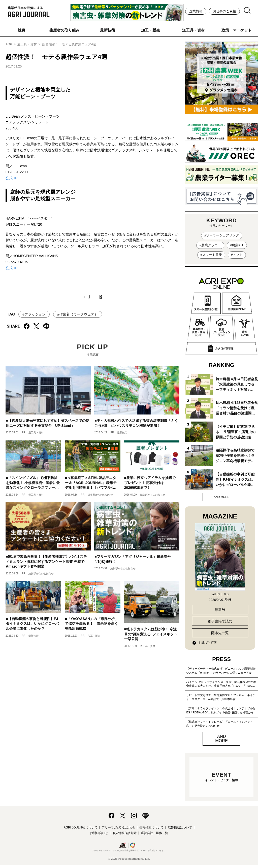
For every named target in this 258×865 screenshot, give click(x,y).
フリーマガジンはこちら (118, 827)
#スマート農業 (211, 255)
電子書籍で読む (220, 621)
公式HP (12, 178)
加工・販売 (150, 30)
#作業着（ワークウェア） (77, 314)
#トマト (237, 255)
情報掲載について (151, 827)
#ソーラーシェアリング (221, 235)
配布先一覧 (220, 633)
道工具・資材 (193, 30)
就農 (21, 30)
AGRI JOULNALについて (81, 827)
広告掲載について (180, 827)
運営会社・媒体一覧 (154, 833)
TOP (9, 44)
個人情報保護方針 (124, 833)
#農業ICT (237, 245)
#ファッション (34, 314)
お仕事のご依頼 (224, 11)
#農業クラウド (210, 245)
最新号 (220, 610)
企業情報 (195, 11)
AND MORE (221, 496)
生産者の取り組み (64, 30)
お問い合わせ (99, 833)
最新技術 (107, 30)
